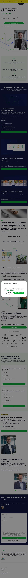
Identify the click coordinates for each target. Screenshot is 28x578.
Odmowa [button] (9, 292)
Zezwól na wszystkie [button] (19, 292)
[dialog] (14, 289)
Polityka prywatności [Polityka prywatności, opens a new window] (10, 290)
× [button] (25, 282)
